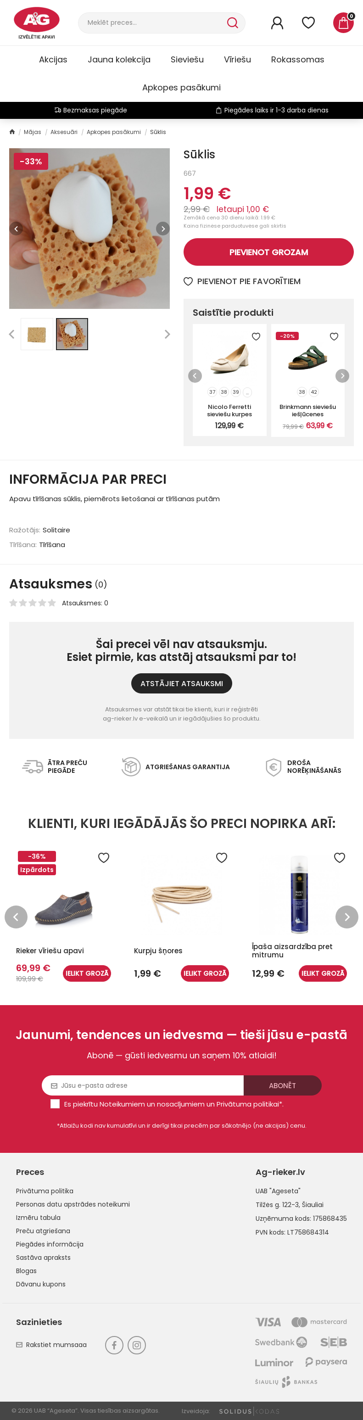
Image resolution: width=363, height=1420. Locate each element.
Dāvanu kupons (41, 1284)
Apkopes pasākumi (181, 87)
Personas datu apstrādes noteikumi (73, 1204)
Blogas (26, 1270)
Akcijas (53, 59)
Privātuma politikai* (249, 1104)
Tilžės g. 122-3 (277, 1204)
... (247, 392)
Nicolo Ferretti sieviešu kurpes (229, 410)
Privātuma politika (44, 1191)
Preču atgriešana (43, 1231)
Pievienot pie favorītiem (242, 281)
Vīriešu (237, 59)
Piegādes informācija (50, 1244)
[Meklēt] (151, 23)
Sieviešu (187, 59)
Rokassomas (297, 59)
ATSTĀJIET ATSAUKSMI (181, 683)
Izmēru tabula (38, 1217)
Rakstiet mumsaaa (51, 1344)
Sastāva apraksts (43, 1257)
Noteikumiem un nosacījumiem (152, 1104)
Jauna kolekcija (119, 59)
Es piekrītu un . (174, 1104)
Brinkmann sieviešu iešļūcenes (307, 410)
